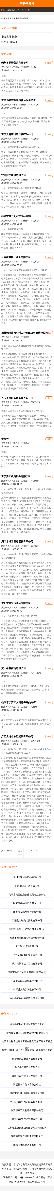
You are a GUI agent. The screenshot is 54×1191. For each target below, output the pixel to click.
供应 (3, 10)
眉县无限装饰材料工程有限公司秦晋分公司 (24, 332)
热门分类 (26, 10)
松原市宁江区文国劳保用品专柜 (18, 702)
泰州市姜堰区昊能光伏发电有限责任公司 (27, 1033)
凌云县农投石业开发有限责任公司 (27, 1024)
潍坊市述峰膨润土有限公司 (27, 1145)
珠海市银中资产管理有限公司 (27, 1119)
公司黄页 (5, 18)
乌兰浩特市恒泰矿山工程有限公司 (27, 1102)
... (47, 851)
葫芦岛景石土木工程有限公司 (27, 963)
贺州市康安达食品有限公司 (16, 603)
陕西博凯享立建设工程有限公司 (27, 1136)
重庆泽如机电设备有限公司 (16, 476)
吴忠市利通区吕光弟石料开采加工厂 (27, 929)
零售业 (13, 42)
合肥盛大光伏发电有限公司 (27, 989)
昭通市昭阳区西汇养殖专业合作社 (27, 937)
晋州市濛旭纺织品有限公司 (27, 877)
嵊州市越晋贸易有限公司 (14, 62)
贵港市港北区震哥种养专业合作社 (27, 1093)
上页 (20, 851)
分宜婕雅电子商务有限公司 (16, 257)
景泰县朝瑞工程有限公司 (27, 886)
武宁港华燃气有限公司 (27, 946)
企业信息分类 (13, 10)
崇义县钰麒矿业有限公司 (27, 1067)
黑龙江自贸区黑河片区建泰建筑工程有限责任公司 (27, 1050)
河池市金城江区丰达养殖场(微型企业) (27, 972)
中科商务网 (27, 3)
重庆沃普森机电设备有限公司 (17, 134)
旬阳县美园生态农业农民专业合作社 (27, 894)
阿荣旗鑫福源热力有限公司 (27, 903)
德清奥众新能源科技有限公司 (27, 1058)
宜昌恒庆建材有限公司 (13, 175)
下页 (20, 855)
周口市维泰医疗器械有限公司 (17, 541)
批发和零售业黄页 (20, 18)
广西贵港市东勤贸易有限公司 (17, 736)
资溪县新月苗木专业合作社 (27, 1084)
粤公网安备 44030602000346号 (29, 1182)
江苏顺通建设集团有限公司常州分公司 (27, 1127)
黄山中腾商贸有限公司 (13, 668)
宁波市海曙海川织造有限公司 (27, 955)
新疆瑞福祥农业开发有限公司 (27, 1076)
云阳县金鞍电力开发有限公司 (27, 920)
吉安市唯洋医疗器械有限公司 (17, 398)
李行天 (5, 439)
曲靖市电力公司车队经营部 (16, 216)
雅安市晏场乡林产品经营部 (27, 912)
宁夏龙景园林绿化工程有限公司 (27, 981)
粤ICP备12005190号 (25, 1177)
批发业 (4, 42)
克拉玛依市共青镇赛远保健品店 (18, 100)
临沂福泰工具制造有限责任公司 (27, 1110)
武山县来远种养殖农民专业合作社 (27, 998)
